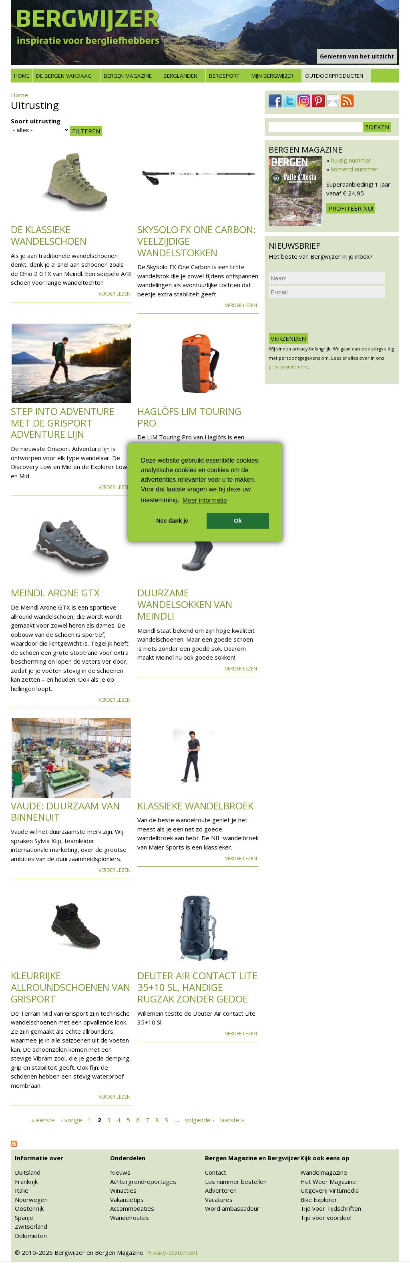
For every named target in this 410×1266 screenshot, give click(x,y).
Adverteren (221, 1190)
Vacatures (219, 1200)
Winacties (123, 1190)
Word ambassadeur (232, 1208)
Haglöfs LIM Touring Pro (189, 417)
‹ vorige (71, 1120)
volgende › (199, 1120)
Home (21, 75)
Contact (215, 1172)
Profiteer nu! (350, 208)
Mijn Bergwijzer (272, 75)
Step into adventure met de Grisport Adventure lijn (63, 423)
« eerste (43, 1120)
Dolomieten (31, 1236)
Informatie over (39, 1158)
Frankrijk (26, 1181)
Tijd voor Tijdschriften (330, 1208)
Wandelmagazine (323, 1172)
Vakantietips (127, 1200)
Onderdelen (127, 1158)
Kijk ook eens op (325, 1158)
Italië (21, 1190)
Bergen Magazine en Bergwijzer (252, 1158)
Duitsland (27, 1172)
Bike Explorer (318, 1200)
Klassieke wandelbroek (195, 805)
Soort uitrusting (35, 121)
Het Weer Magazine (328, 1181)
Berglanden (180, 75)
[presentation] (329, 315)
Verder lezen (114, 293)
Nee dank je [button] (172, 520)
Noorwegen (31, 1200)
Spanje (24, 1218)
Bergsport (224, 75)
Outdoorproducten (334, 75)
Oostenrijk (29, 1208)
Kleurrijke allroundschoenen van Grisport (70, 987)
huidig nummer (351, 160)
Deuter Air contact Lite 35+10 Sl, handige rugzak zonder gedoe (197, 987)
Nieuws (120, 1172)
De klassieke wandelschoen (48, 235)
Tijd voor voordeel (326, 1218)
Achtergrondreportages (143, 1181)
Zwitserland (31, 1226)
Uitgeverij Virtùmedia (329, 1190)
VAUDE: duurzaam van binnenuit (65, 811)
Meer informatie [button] (205, 500)
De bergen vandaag (64, 75)
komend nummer (354, 169)
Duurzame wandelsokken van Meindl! (184, 604)
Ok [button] (237, 520)
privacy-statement (288, 367)
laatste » (232, 1120)
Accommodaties (132, 1208)
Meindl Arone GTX (55, 592)
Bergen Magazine (128, 75)
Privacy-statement (172, 1252)
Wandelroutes (129, 1218)
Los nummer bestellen (236, 1181)
